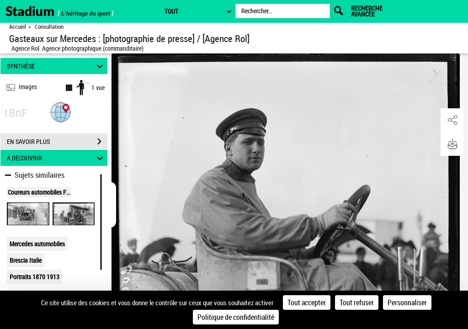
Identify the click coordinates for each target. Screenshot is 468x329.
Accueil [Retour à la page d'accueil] (17, 27)
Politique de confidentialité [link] (235, 317)
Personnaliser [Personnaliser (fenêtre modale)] (407, 302)
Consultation (49, 27)
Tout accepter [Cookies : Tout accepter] (306, 302)
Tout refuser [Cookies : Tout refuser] (357, 302)
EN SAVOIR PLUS (57, 141)
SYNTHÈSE (56, 66)
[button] (60, 111)
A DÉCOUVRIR (56, 158)
